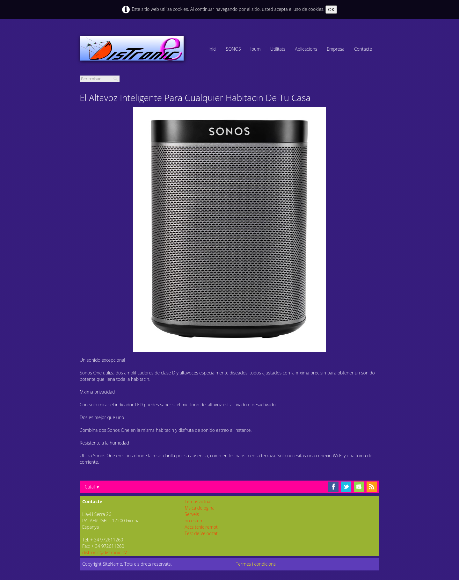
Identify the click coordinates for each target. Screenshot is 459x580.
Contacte (363, 49)
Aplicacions (306, 49)
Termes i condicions (256, 564)
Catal (92, 487)
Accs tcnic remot (201, 527)
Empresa (336, 49)
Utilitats (278, 49)
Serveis (192, 514)
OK (331, 9)
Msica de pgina (200, 508)
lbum (256, 49)
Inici (212, 49)
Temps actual (198, 501)
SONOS (233, 49)
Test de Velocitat (201, 533)
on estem (194, 521)
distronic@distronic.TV (104, 552)
